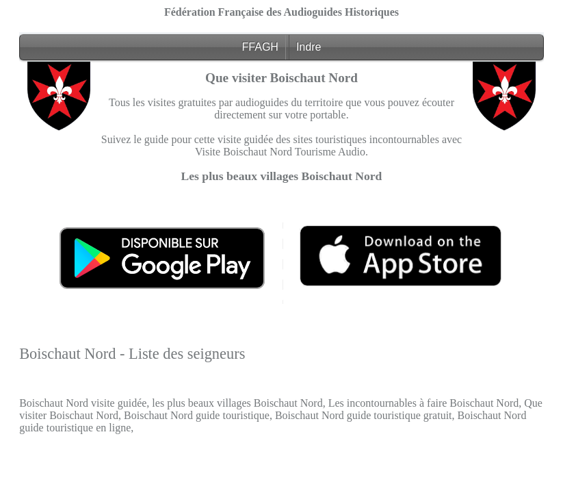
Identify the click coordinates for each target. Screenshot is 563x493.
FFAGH (260, 47)
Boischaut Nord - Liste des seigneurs (132, 353)
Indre (308, 47)
